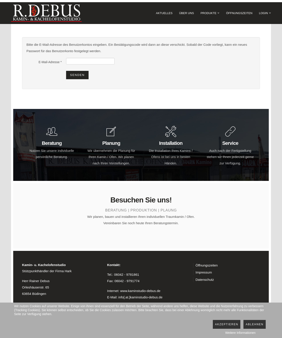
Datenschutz (205, 279)
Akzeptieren (226, 324)
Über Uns (186, 13)
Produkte (208, 13)
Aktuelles (164, 13)
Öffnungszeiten (239, 13)
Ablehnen (254, 324)
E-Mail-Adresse (50, 62)
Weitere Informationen (240, 332)
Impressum (204, 272)
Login (263, 13)
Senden (77, 75)
